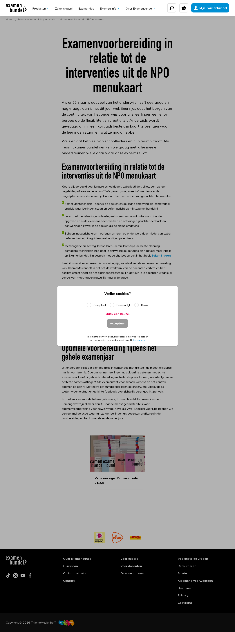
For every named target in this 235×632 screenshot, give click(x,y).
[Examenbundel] (16, 7)
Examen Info (110, 8)
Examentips (86, 8)
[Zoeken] (171, 7)
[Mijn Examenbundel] (210, 7)
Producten (40, 8)
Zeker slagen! (64, 8)
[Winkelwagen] (183, 7)
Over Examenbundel (141, 8)
